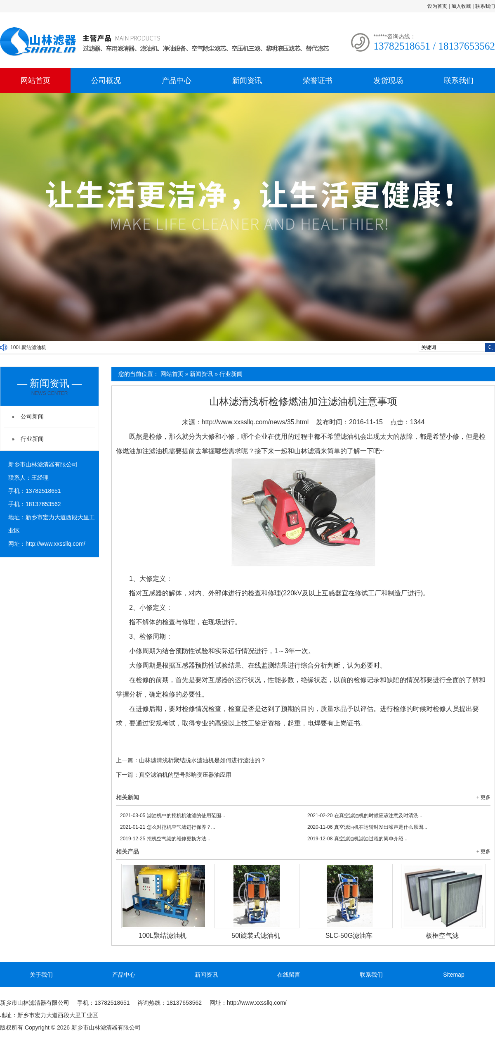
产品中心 (176, 80)
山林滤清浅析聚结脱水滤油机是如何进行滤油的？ (202, 760)
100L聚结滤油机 (28, 347)
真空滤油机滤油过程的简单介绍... (357, 839)
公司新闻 (32, 416)
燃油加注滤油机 (146, 450)
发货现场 (388, 80)
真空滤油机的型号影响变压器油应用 (185, 774)
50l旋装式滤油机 (255, 935)
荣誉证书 (317, 80)
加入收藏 (461, 6)
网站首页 (35, 80)
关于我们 (41, 974)
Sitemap (453, 974)
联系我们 (485, 6)
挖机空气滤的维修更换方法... (165, 839)
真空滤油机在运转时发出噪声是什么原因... (367, 827)
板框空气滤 (442, 935)
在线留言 (288, 974)
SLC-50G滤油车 (349, 935)
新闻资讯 (247, 80)
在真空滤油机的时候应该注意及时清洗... (364, 815)
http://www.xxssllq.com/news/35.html (255, 422)
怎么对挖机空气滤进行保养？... (167, 827)
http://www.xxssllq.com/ (55, 543)
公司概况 (106, 80)
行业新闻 (231, 374)
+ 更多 (483, 797)
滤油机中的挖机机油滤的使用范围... (172, 815)
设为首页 (437, 6)
